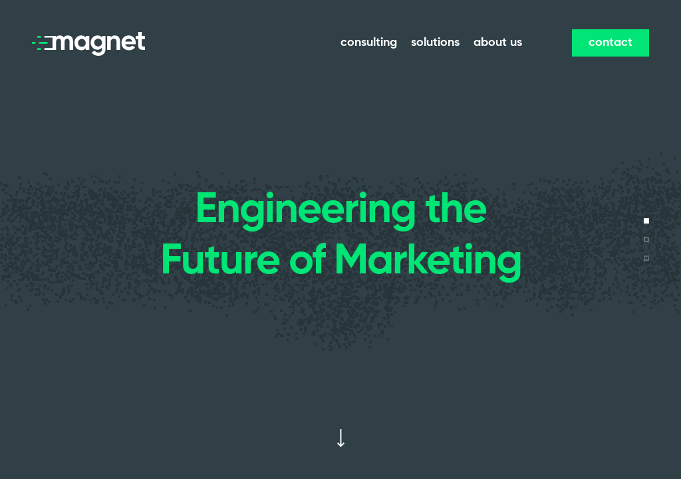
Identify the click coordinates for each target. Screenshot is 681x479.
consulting (368, 43)
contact (610, 43)
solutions (435, 43)
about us (498, 43)
